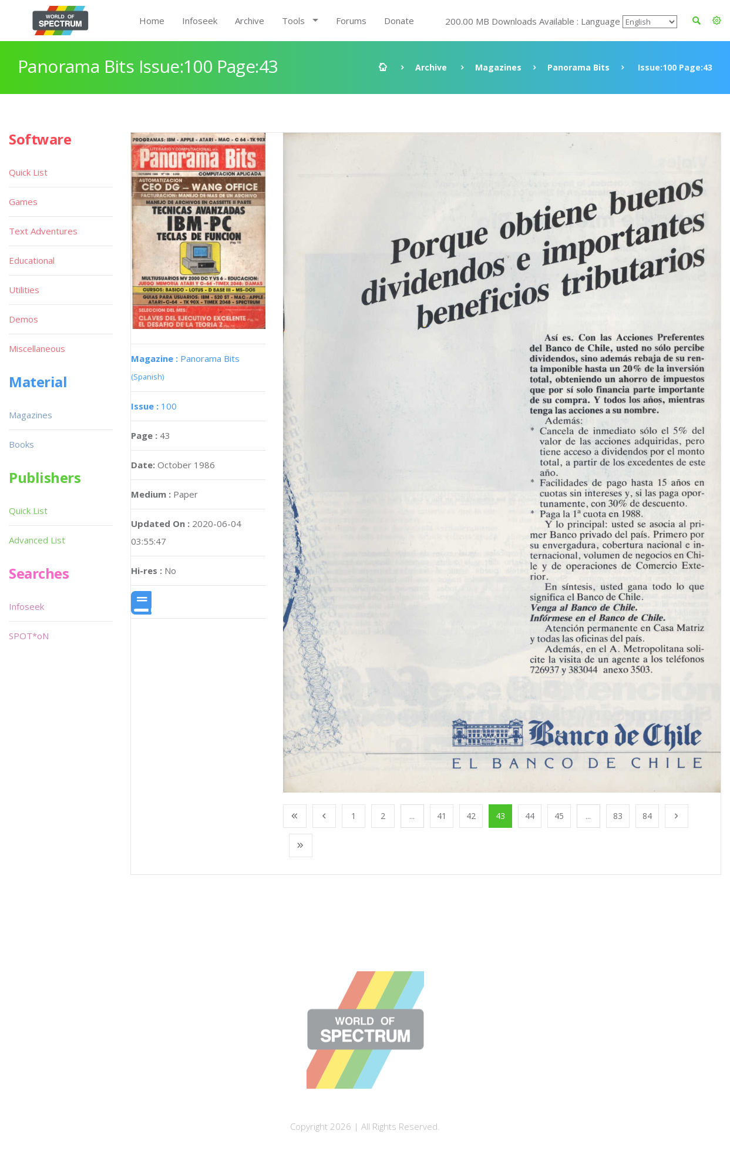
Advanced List (37, 540)
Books (21, 444)
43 (500, 815)
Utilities (24, 290)
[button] (716, 20)
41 (441, 815)
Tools (293, 20)
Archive (249, 20)
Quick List (28, 172)
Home (151, 20)
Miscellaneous (37, 348)
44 (529, 815)
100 (154, 406)
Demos (23, 319)
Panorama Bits (578, 67)
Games (23, 201)
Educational (32, 260)
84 (647, 815)
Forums (351, 20)
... (412, 815)
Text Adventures (43, 231)
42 (471, 815)
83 (618, 815)
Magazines (498, 67)
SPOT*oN (29, 636)
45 (559, 815)
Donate (399, 20)
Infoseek (199, 20)
